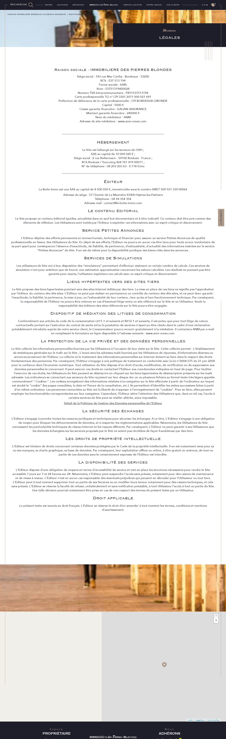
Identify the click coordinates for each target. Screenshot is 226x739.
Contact (221, 217)
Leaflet (190, 721)
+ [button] (216, 616)
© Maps (199, 721)
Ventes (48, 5)
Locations (62, 5)
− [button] (216, 621)
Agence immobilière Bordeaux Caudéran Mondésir (39, 14)
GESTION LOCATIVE (133, 5)
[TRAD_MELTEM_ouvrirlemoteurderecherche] (21, 4)
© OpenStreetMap (213, 721)
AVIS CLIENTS (172, 5)
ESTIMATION (78, 5)
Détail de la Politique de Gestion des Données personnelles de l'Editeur (113, 415)
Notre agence (154, 5)
